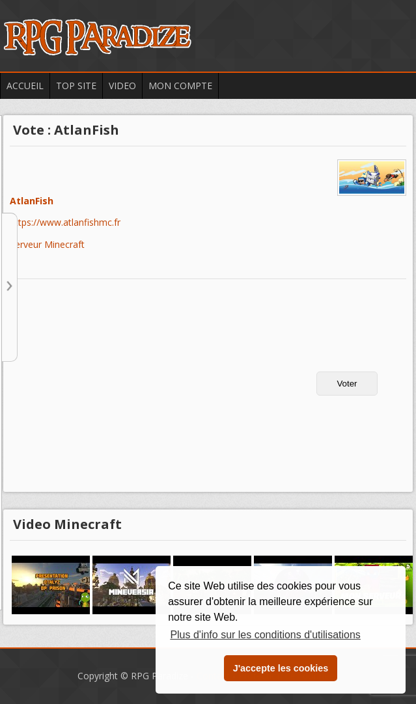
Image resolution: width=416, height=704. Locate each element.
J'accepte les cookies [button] (281, 668)
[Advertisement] (121, 390)
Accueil (25, 85)
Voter (347, 383)
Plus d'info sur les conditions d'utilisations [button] (265, 634)
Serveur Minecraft (47, 244)
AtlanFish (31, 201)
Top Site (76, 85)
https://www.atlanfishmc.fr (65, 222)
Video (122, 85)
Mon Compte (180, 85)
